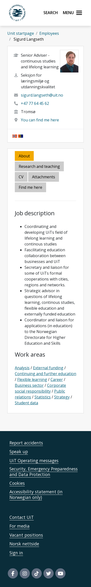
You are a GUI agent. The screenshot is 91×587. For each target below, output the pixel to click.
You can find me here (40, 120)
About (24, 156)
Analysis (22, 367)
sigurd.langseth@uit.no (42, 95)
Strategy (62, 397)
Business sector (29, 385)
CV (21, 177)
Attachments (43, 177)
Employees (49, 33)
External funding (48, 367)
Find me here (30, 187)
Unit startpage (20, 33)
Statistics (42, 397)
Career (56, 379)
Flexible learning (32, 379)
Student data (26, 403)
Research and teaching (39, 166)
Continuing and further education (45, 373)
